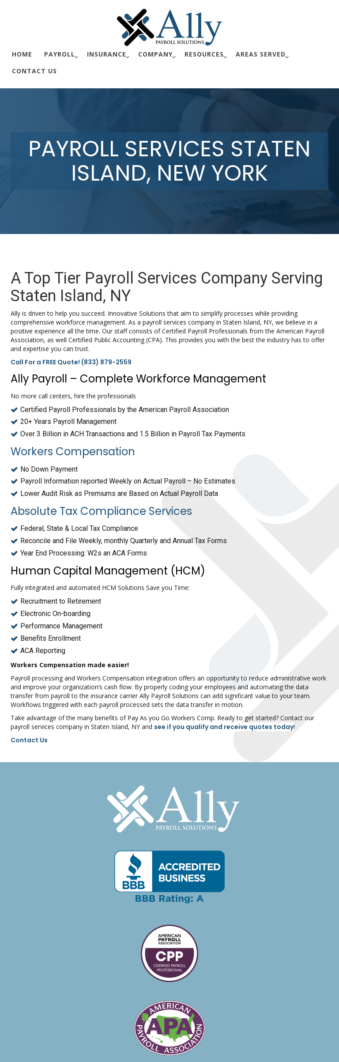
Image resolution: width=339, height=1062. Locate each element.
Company (155, 54)
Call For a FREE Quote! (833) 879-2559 (71, 362)
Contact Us (34, 71)
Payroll (59, 54)
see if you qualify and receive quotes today (224, 726)
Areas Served (261, 54)
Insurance (106, 54)
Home (22, 54)
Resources (204, 54)
